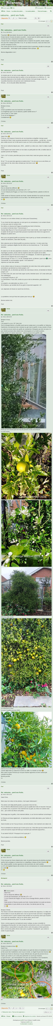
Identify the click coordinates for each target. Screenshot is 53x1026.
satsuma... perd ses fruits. (13, 15)
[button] (47, 21)
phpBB (21, 1020)
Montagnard (4, 878)
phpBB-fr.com (29, 1022)
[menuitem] (12, 8)
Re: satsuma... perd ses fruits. (13, 30)
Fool (2, 24)
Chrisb (8, 95)
